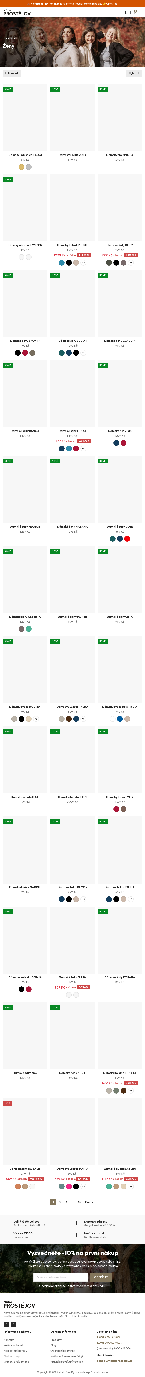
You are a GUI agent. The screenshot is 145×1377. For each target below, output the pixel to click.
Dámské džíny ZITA (120, 616)
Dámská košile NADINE (25, 887)
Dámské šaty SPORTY (25, 340)
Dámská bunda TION (72, 797)
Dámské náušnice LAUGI (25, 155)
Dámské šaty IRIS (120, 431)
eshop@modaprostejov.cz (115, 1360)
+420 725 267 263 (109, 1343)
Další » (89, 1202)
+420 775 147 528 (109, 1337)
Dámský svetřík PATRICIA (119, 707)
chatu (103, 1237)
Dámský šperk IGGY (119, 155)
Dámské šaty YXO (25, 1073)
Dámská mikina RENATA (119, 1073)
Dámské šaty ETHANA (119, 977)
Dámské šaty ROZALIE (25, 1168)
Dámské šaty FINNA (72, 977)
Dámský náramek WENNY (25, 245)
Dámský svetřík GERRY (25, 707)
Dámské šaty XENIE (72, 1073)
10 (79, 1202)
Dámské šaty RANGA (25, 431)
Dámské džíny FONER (72, 616)
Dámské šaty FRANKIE (25, 526)
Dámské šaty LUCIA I (72, 340)
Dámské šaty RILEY (120, 245)
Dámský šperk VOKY (72, 155)
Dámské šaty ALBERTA (25, 616)
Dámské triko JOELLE (120, 887)
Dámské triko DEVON (72, 887)
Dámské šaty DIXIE (120, 526)
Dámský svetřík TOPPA (72, 1168)
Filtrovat (12, 73)
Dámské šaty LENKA (72, 431)
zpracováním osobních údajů (87, 1286)
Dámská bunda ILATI (25, 797)
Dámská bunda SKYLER (120, 1168)
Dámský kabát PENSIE (72, 245)
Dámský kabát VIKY (119, 797)
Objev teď (112, 3)
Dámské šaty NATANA (72, 526)
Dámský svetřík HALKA (72, 707)
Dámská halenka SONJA (25, 977)
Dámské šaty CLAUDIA (120, 340)
